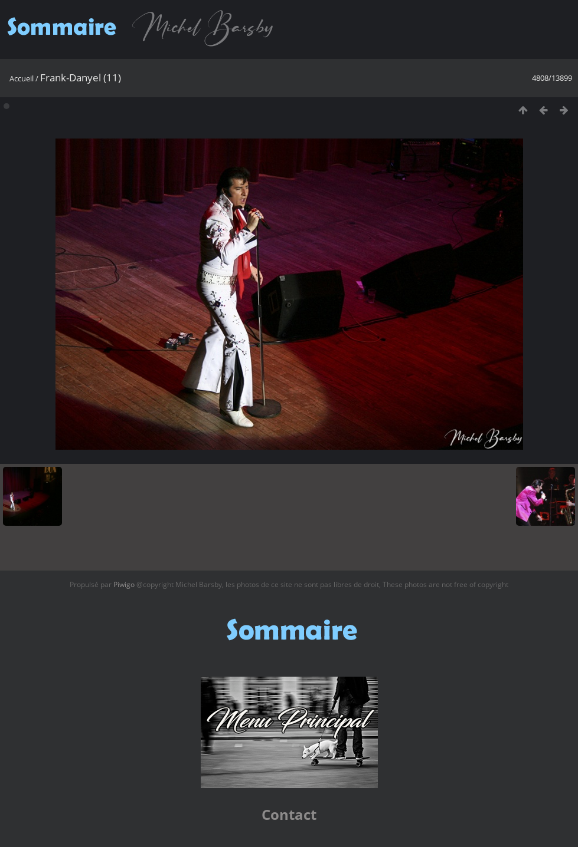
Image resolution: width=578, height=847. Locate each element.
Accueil (21, 78)
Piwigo (124, 584)
